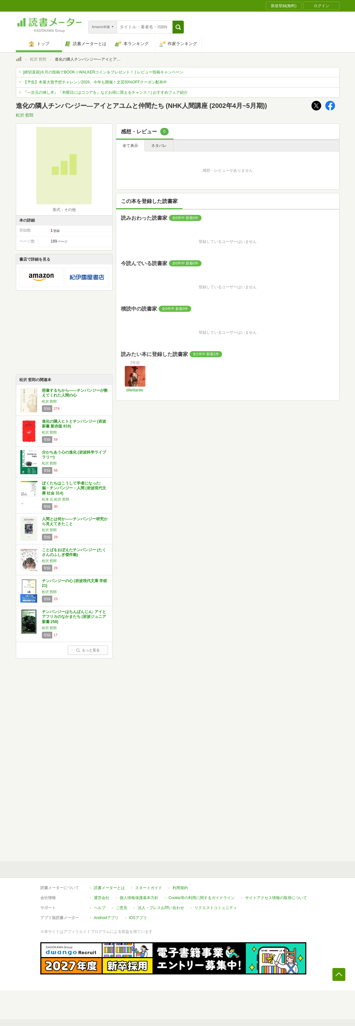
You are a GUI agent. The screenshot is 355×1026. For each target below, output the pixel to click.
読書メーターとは (109, 888)
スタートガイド (148, 888)
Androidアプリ (106, 918)
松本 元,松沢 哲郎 (56, 499)
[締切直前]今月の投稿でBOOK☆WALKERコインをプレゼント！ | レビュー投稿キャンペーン (103, 72)
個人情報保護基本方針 (139, 898)
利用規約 (180, 888)
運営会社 (101, 898)
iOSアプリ (138, 918)
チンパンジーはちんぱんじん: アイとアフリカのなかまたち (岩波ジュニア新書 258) (74, 616)
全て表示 (130, 145)
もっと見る (88, 650)
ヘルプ (99, 908)
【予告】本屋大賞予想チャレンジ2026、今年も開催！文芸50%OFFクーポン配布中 (95, 82)
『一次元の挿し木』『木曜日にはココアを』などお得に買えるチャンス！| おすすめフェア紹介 (105, 92)
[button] (178, 27)
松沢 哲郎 (38, 59)
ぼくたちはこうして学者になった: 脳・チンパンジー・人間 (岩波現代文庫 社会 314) (74, 488)
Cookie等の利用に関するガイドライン (202, 898)
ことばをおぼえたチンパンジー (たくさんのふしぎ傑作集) (74, 552)
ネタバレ (159, 145)
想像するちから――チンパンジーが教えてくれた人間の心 (75, 393)
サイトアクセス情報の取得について (276, 898)
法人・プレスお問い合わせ (161, 908)
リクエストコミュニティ (215, 908)
